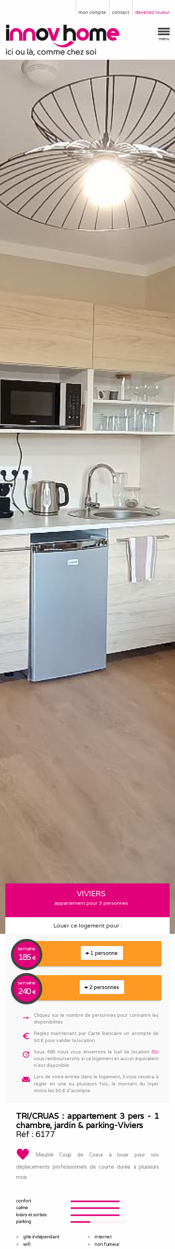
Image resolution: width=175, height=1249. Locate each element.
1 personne (102, 953)
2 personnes (102, 987)
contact (120, 12)
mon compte (92, 12)
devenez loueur (152, 12)
